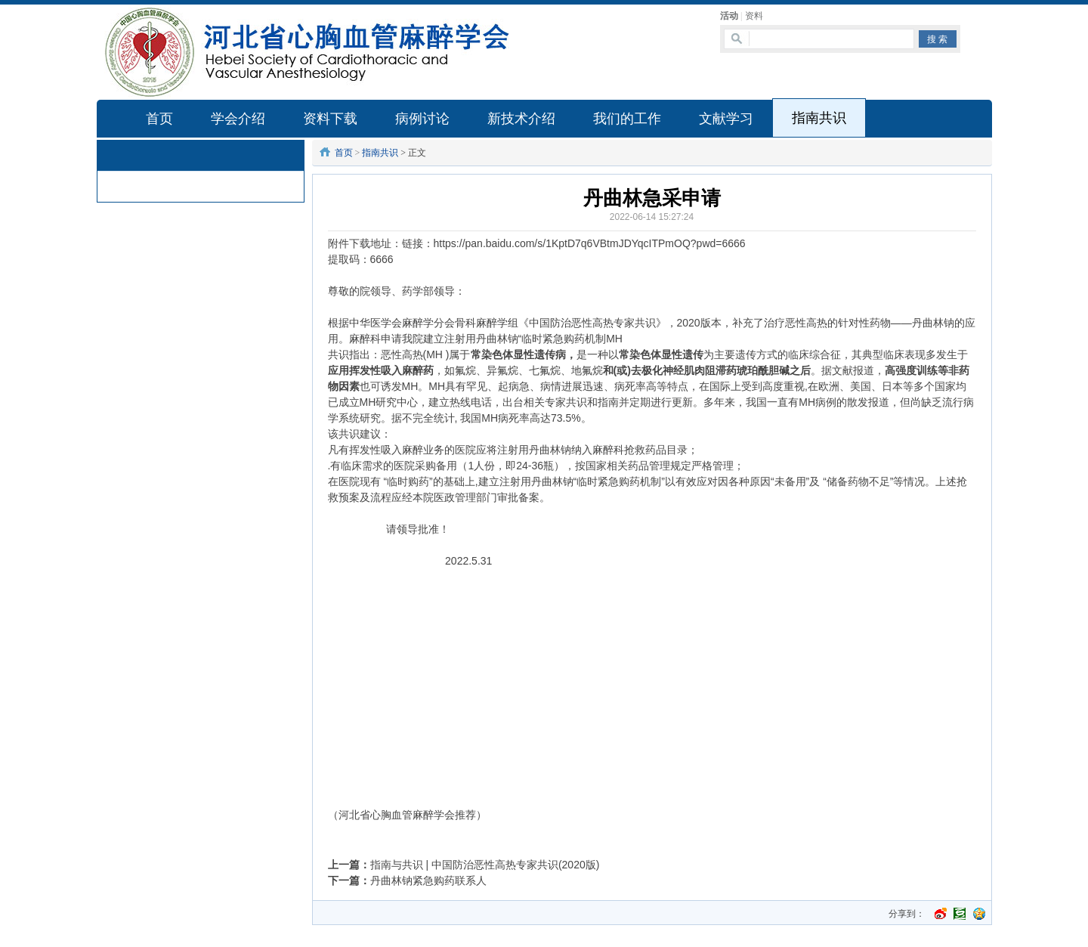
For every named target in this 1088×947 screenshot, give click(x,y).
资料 (754, 16)
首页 (344, 152)
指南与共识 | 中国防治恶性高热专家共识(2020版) (485, 865)
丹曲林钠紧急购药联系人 (428, 880)
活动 (729, 16)
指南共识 (380, 152)
